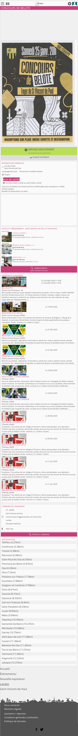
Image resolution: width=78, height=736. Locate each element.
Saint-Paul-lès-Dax (12, 559)
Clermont (7, 654)
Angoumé (7, 658)
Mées (5, 615)
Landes (8, 520)
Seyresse (7, 598)
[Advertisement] (39, 24)
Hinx (4, 572)
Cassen (6, 641)
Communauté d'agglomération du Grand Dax (23, 517)
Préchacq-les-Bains (12, 563)
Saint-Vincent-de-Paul (14, 513)
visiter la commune (39, 534)
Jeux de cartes (11, 179)
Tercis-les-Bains (10, 649)
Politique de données (15, 721)
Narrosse (7, 555)
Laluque (6, 662)
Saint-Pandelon (10, 606)
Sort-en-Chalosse (11, 602)
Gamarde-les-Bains (12, 623)
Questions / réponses (15, 713)
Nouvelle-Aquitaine (13, 523)
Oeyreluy (7, 619)
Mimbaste (7, 628)
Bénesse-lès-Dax (11, 645)
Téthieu (6, 542)
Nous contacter (12, 705)
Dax (4, 568)
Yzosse (5, 551)
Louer (5, 611)
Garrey (5, 632)
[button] (39, 151)
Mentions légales (12, 708)
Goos (4, 589)
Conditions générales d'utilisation (21, 717)
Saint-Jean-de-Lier (11, 636)
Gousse (6, 593)
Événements (8, 674)
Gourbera (7, 581)
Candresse (7, 546)
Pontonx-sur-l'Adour (13, 576)
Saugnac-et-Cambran (13, 585)
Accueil (4, 669)
